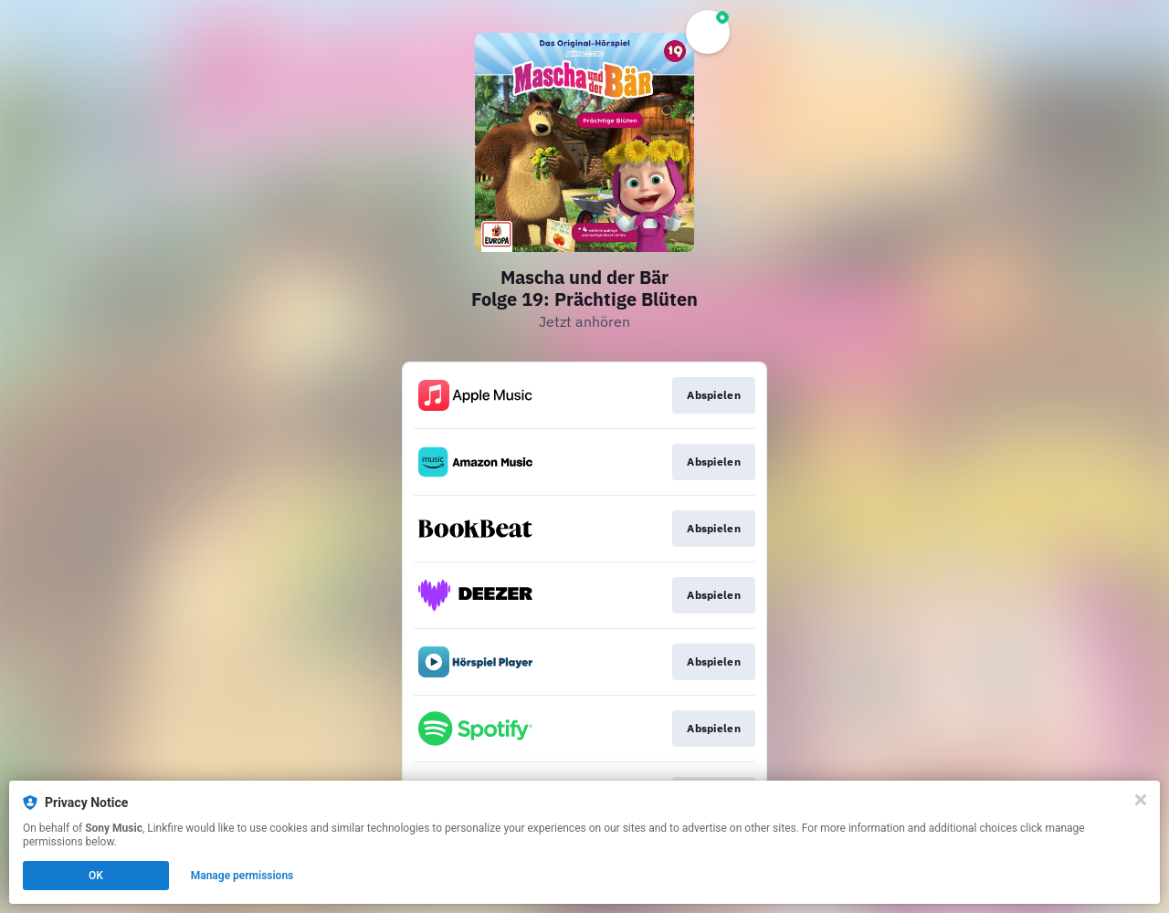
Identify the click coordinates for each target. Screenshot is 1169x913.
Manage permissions (242, 875)
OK (96, 875)
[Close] (1140, 799)
